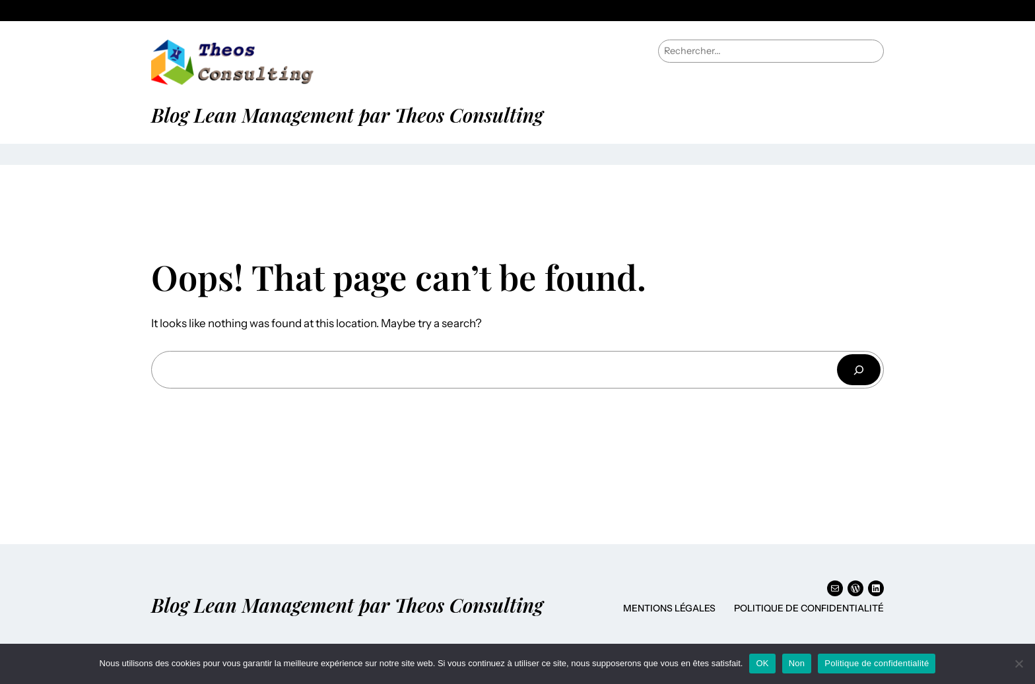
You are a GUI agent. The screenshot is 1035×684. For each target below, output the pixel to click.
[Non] (1018, 663)
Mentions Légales (669, 608)
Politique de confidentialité (809, 608)
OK (762, 663)
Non (797, 663)
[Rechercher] (859, 369)
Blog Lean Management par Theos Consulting (347, 114)
